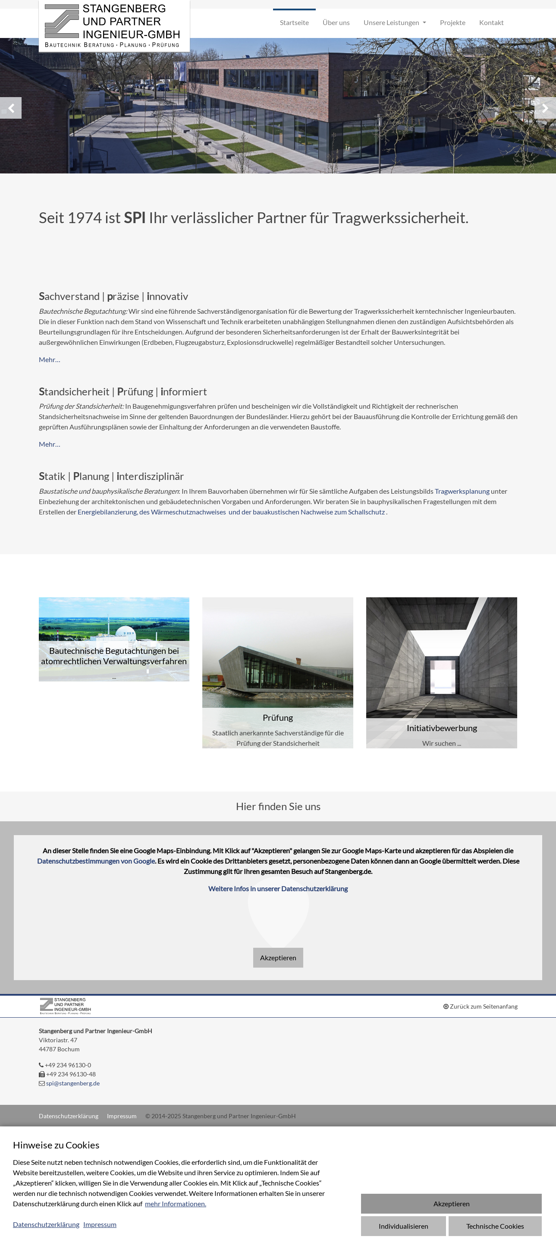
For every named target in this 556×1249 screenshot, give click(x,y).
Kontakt (491, 22)
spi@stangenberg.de (73, 1083)
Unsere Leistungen (392, 22)
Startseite (294, 22)
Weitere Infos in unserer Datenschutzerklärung (278, 888)
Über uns (336, 22)
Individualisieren (403, 1226)
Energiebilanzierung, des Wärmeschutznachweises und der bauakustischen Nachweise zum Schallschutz (231, 512)
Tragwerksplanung (463, 491)
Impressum (122, 1116)
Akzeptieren (278, 957)
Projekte (452, 22)
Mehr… (49, 359)
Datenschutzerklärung (68, 1116)
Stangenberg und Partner (114, 26)
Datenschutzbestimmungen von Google (96, 861)
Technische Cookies (495, 1226)
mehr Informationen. (175, 1203)
